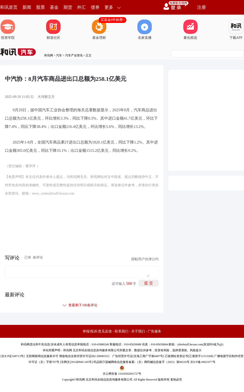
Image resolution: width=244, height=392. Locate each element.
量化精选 (190, 30)
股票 (40, 7)
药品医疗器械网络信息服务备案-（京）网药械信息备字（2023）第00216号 (141, 362)
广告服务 (154, 331)
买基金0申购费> (113, 20)
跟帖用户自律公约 (145, 259)
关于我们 (138, 331)
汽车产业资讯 (74, 55)
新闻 (26, 7)
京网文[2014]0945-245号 (76, 362)
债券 (95, 7)
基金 (54, 7)
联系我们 (121, 331)
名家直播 (144, 30)
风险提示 (196, 350)
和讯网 (48, 55)
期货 (67, 7)
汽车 (59, 55)
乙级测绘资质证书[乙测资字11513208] (189, 356)
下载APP (236, 30)
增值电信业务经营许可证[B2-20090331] (84, 356)
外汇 (81, 7)
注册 (201, 7)
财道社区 (53, 30)
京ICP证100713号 (12, 356)
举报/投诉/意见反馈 (97, 331)
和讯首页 (9, 7)
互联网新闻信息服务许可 (42, 356)
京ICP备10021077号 (202, 362)
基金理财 (99, 30)
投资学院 (7, 30)
